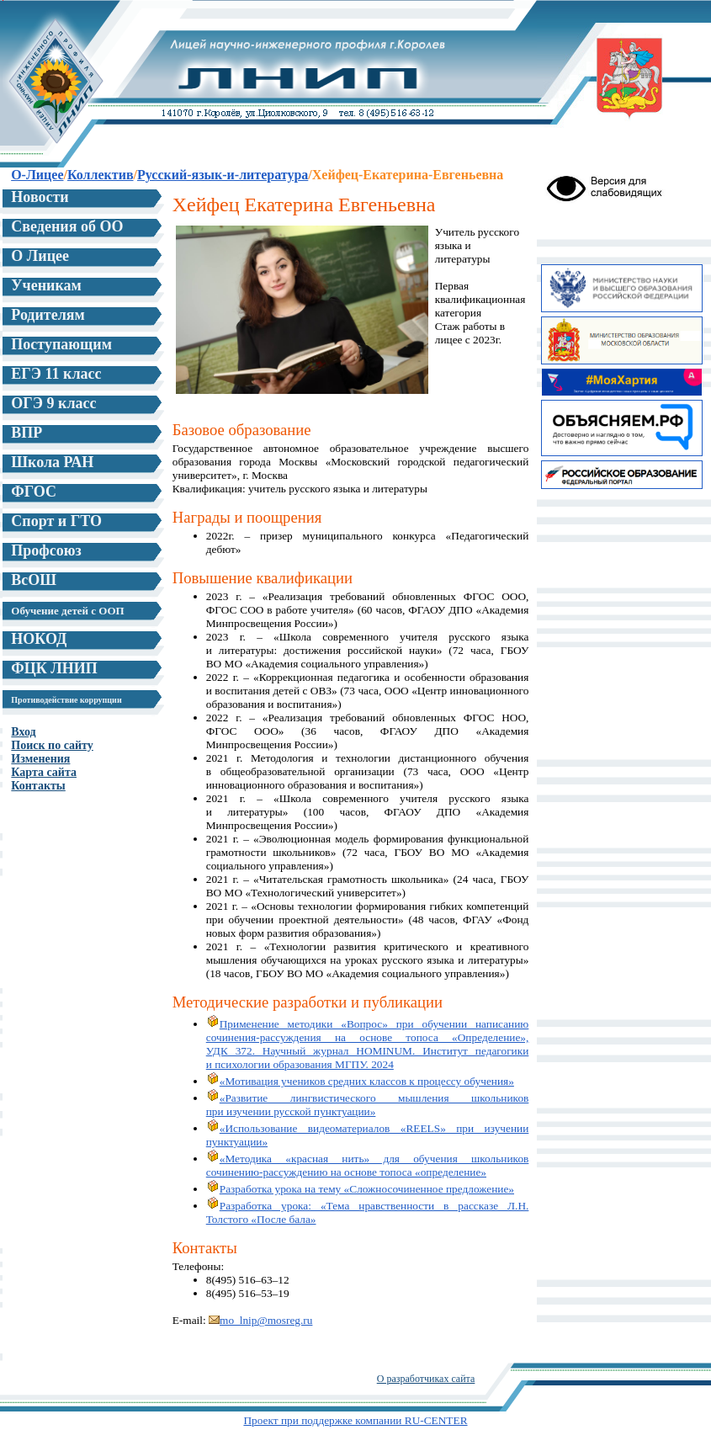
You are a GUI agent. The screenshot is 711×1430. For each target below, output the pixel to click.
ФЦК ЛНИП (54, 668)
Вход (23, 732)
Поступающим (61, 344)
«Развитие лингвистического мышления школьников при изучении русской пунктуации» (367, 1105)
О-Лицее (37, 174)
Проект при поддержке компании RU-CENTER (355, 1420)
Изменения (40, 758)
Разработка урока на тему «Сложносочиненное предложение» (360, 1189)
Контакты (38, 785)
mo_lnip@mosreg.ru (260, 1320)
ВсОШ (33, 579)
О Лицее (40, 255)
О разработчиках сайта (426, 1379)
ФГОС (33, 491)
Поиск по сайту (52, 745)
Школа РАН (52, 462)
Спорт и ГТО (56, 521)
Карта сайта (44, 772)
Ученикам (46, 285)
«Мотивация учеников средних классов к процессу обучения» (360, 1081)
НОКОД (38, 638)
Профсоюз (46, 550)
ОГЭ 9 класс (53, 403)
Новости (39, 197)
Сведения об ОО (67, 226)
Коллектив (100, 174)
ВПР (26, 432)
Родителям (47, 314)
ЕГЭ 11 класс (56, 373)
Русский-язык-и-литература (222, 174)
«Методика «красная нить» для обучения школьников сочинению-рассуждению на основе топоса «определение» (367, 1165)
